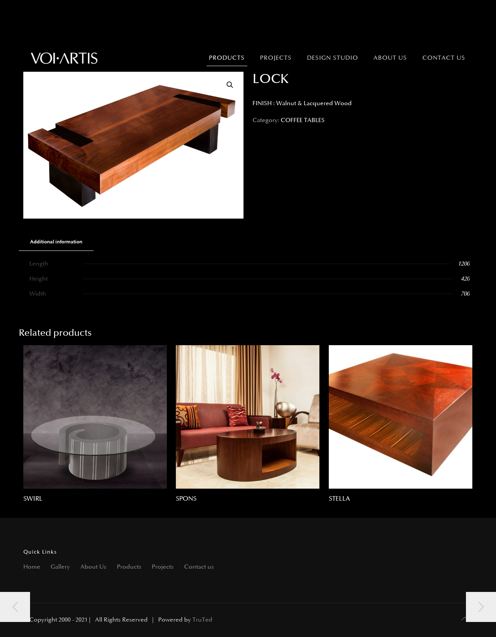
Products (129, 567)
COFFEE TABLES (303, 120)
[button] (230, 84)
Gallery (60, 567)
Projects (163, 567)
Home (31, 567)
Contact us (199, 567)
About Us (93, 567)
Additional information (56, 242)
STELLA (339, 499)
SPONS (186, 499)
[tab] (56, 242)
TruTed (202, 620)
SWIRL (32, 499)
